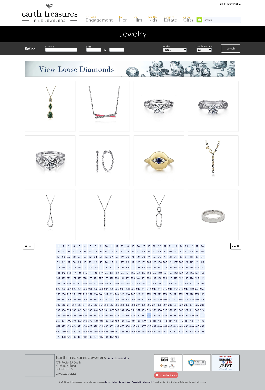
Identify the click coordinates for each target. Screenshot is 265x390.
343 (90, 310)
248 (181, 288)
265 (122, 294)
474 (192, 331)
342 (85, 310)
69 (122, 256)
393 (58, 320)
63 (90, 256)
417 (186, 320)
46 (148, 251)
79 (175, 256)
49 (164, 251)
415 (176, 320)
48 (159, 251)
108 (181, 262)
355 (154, 310)
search (231, 48)
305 (186, 299)
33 (79, 251)
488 (117, 336)
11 (111, 246)
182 (128, 278)
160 (160, 272)
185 (144, 278)
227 (69, 288)
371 (90, 315)
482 (85, 336)
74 (149, 256)
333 (186, 304)
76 (159, 256)
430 (106, 326)
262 (106, 294)
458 (106, 331)
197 (58, 283)
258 (85, 294)
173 (80, 278)
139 (197, 267)
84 (202, 256)
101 (144, 262)
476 (202, 331)
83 (196, 256)
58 (63, 256)
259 (90, 294)
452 (74, 331)
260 (95, 294)
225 (58, 288)
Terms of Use (124, 381)
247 (176, 288)
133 (165, 267)
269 (144, 294)
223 (197, 283)
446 (191, 326)
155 (133, 272)
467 (154, 331)
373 (101, 315)
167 (197, 272)
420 (202, 320)
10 (106, 246)
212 (138, 283)
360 (181, 310)
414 (170, 320)
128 (138, 267)
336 (202, 304)
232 (95, 288)
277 (186, 294)
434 (128, 326)
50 (170, 251)
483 (90, 336)
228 (74, 288)
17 (143, 246)
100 (138, 262)
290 (106, 299)
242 (149, 288)
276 (181, 294)
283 (69, 299)
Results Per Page (204, 46)
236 (117, 288)
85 (58, 262)
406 (127, 320)
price (88, 46)
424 (74, 326)
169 (58, 278)
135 (176, 267)
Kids (153, 19)
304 (181, 299)
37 (101, 251)
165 (186, 272)
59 (68, 256)
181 (122, 278)
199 (69, 283)
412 (160, 320)
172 (74, 278)
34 (85, 251)
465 (143, 331)
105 (165, 262)
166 (192, 272)
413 (165, 320)
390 (191, 315)
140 (202, 267)
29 (58, 251)
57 (58, 256)
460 (117, 331)
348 (117, 310)
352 (138, 310)
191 (175, 278)
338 (63, 310)
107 (176, 262)
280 (202, 294)
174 (85, 278)
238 (128, 288)
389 (186, 315)
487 (111, 336)
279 (197, 294)
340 (74, 310)
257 (79, 294)
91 (90, 262)
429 (101, 326)
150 (106, 272)
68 (116, 256)
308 (202, 299)
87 (69, 262)
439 (154, 326)
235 (111, 288)
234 (106, 288)
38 (106, 251)
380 (138, 315)
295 (133, 299)
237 (122, 288)
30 (63, 251)
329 (165, 304)
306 (191, 299)
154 (128, 272)
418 (192, 320)
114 (63, 267)
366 (63, 315)
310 (64, 304)
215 (154, 283)
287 (90, 299)
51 (175, 251)
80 (180, 256)
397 (79, 320)
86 (63, 262)
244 (160, 288)
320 (117, 304)
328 (160, 304)
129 (144, 267)
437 (144, 326)
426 (85, 326)
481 (79, 336)
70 (127, 256)
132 (160, 267)
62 (85, 256)
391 (197, 315)
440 (159, 326)
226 (63, 288)
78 (170, 256)
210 (128, 283)
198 (63, 283)
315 (90, 304)
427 (90, 326)
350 (128, 310)
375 (111, 315)
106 (170, 262)
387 (176, 315)
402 (106, 320)
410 (149, 320)
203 (90, 283)
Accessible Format (166, 375)
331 (176, 304)
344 (95, 310)
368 (74, 315)
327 (154, 304)
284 (74, 299)
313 (79, 304)
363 (197, 310)
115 (69, 267)
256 (74, 294)
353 (144, 310)
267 (133, 294)
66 (106, 256)
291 (112, 299)
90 (84, 262)
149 (101, 272)
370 (85, 315)
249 (186, 288)
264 (117, 294)
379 (133, 315)
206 (106, 283)
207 (111, 283)
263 (111, 294)
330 (170, 304)
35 (90, 251)
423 (69, 326)
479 (69, 336)
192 (181, 278)
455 (90, 331)
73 (143, 256)
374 (106, 315)
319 (111, 304)
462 (128, 331)
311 (69, 304)
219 (175, 283)
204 (95, 283)
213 (143, 283)
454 (85, 331)
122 (106, 267)
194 (192, 278)
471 (176, 331)
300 (159, 299)
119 (90, 267)
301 (165, 299)
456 (95, 331)
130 (149, 267)
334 (192, 304)
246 (170, 288)
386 (170, 315)
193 (186, 278)
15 (133, 246)
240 (138, 288)
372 (95, 315)
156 (138, 272)
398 (85, 320)
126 (128, 267)
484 (95, 336)
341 (79, 310)
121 (101, 267)
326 (149, 304)
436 (138, 326)
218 (170, 283)
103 (154, 262)
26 (191, 246)
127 (133, 267)
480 (74, 336)
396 (74, 320)
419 (197, 320)
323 (133, 304)
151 (111, 272)
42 (127, 251)
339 (69, 310)
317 (101, 304)
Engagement (99, 19)
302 (170, 299)
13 (122, 246)
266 (128, 294)
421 (58, 326)
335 (197, 304)
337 (58, 310)
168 (202, 272)
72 (138, 256)
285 (79, 299)
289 (101, 299)
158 (149, 272)
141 (58, 272)
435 (133, 326)
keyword (49, 46)
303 (175, 299)
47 (154, 251)
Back (29, 246)
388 (181, 315)
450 (63, 331)
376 (117, 315)
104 (160, 262)
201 (79, 283)
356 (160, 310)
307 (197, 299)
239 (133, 288)
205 (101, 283)
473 (186, 331)
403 (111, 320)
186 (149, 278)
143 (69, 272)
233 (101, 288)
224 (202, 283)
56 (202, 251)
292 (117, 299)
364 (202, 310)
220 (181, 283)
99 (132, 262)
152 (117, 272)
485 (101, 336)
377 (122, 315)
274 (170, 294)
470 (170, 331)
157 (144, 272)
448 (202, 326)
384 (159, 315)
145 (79, 272)
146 (85, 272)
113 (58, 267)
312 (74, 304)
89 (79, 262)
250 (192, 288)
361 (186, 310)
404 (117, 320)
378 (128, 315)
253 (58, 294)
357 (165, 310)
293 (122, 299)
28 (202, 246)
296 (138, 299)
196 (202, 278)
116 (74, 267)
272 (160, 294)
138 (192, 267)
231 (90, 288)
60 (74, 256)
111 (197, 262)
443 (175, 326)
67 (111, 256)
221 (186, 283)
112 (202, 262)
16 (138, 246)
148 (95, 272)
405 (122, 320)
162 (170, 272)
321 (122, 304)
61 (79, 256)
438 (149, 326)
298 (149, 299)
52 (181, 251)
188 (160, 278)
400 (95, 320)
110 (191, 262)
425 (79, 326)
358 (170, 310)
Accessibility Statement (142, 381)
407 (133, 320)
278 (192, 294)
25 (186, 246)
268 (138, 294)
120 (95, 267)
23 (175, 246)
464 (138, 331)
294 (128, 299)
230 (85, 288)
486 (106, 336)
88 (74, 262)
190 (170, 278)
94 (106, 262)
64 (95, 256)
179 (112, 278)
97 (122, 262)
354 (149, 310)
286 (85, 299)
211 (133, 283)
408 (138, 320)
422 (63, 326)
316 (96, 304)
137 (186, 267)
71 (133, 256)
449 (58, 331)
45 (143, 251)
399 (90, 320)
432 (117, 326)
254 (63, 294)
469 (165, 331)
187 (154, 278)
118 (85, 267)
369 (79, 315)
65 (100, 256)
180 (117, 278)
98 (127, 262)
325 (144, 304)
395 (69, 320)
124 (117, 267)
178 (106, 278)
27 (197, 246)
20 (159, 246)
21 (165, 246)
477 (58, 336)
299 (154, 299)
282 (63, 299)
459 (111, 331)
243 (154, 288)
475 (197, 331)
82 (191, 256)
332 (181, 304)
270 (149, 294)
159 (154, 272)
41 (122, 251)
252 (202, 288)
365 (58, 315)
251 (197, 288)
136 (181, 267)
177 (101, 278)
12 (117, 246)
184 (138, 278)
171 (69, 278)
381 (144, 315)
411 (154, 320)
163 (176, 272)
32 (74, 251)
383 (154, 315)
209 (122, 283)
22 (170, 246)
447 (197, 326)
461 (122, 331)
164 (181, 272)
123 (112, 267)
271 (154, 294)
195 (197, 278)
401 (101, 320)
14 (127, 246)
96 (116, 262)
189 (165, 278)
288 (95, 299)
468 (159, 331)
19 (154, 246)
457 (101, 331)
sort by (166, 46)
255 (69, 294)
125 (122, 267)
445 (186, 326)
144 (74, 272)
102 (149, 262)
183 (133, 278)
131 (154, 267)
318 (106, 304)
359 (176, 310)
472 (181, 331)
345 (101, 310)
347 (111, 310)
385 (165, 315)
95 (111, 262)
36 (95, 251)
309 (58, 304)
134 (170, 267)
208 (117, 283)
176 (96, 278)
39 (111, 251)
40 (116, 251)
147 (90, 272)
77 (164, 256)
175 (90, 278)
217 (165, 283)
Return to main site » (230, 3)
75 (154, 256)
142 (64, 272)
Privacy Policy (111, 381)
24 (181, 246)
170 (64, 278)
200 (74, 283)
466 (149, 331)
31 (69, 251)
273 (165, 294)
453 (79, 331)
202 (85, 283)
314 (85, 304)
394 (63, 320)
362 (192, 310)
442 (170, 326)
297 (144, 299)
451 (69, 331)
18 (149, 246)
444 (181, 326)
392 (202, 315)
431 (111, 326)
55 (196, 251)
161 (165, 272)
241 (144, 288)
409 (143, 320)
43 (132, 251)
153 (122, 272)
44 (138, 251)
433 (122, 326)
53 (186, 251)
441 (165, 326)
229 (79, 288)
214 (149, 283)
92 (95, 262)
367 (69, 315)
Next (235, 246)
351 (133, 310)
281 (58, 299)
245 (165, 288)
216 (160, 283)
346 (106, 310)
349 (122, 310)
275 (176, 294)
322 (128, 304)
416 (181, 320)
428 (95, 326)
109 (186, 262)
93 (101, 262)
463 (133, 331)
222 (192, 283)
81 (186, 256)
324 (138, 304)
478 (63, 336)
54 (191, 251)
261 (101, 294)
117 (79, 267)
